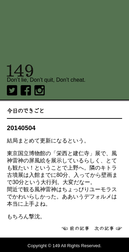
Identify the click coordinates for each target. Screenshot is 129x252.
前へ (75, 228)
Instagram (39, 90)
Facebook (26, 90)
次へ (108, 228)
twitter (12, 90)
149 (20, 71)
